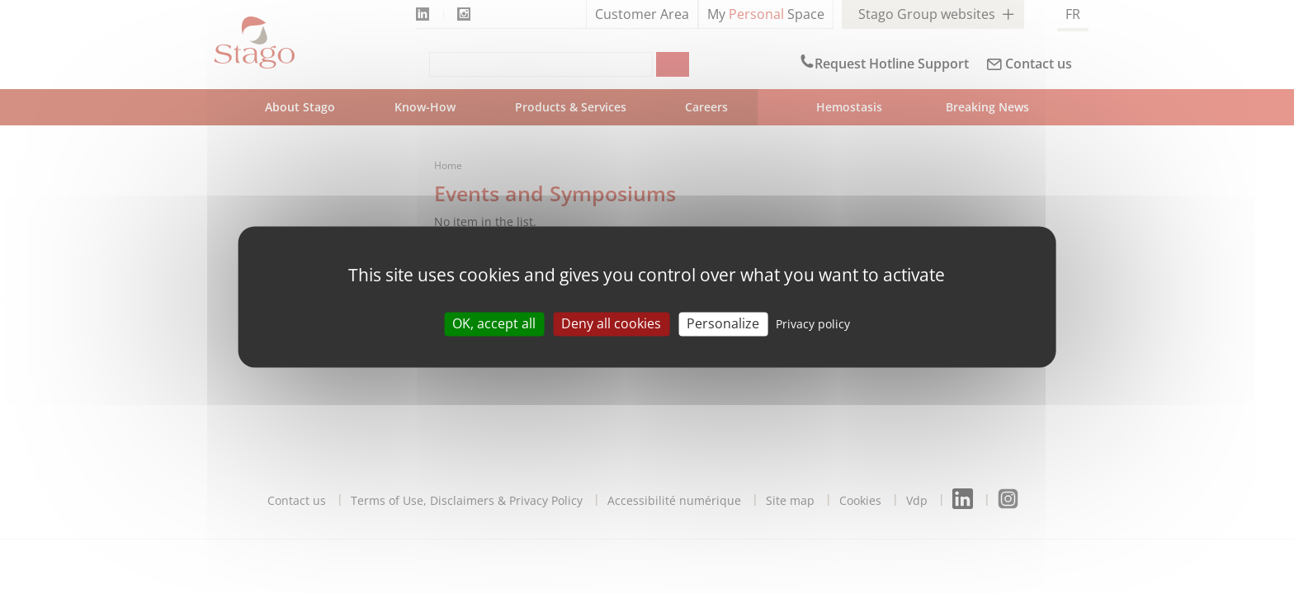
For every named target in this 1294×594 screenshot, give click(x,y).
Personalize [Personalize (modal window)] (723, 323)
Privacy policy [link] (813, 324)
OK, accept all (494, 323)
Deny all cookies (611, 323)
